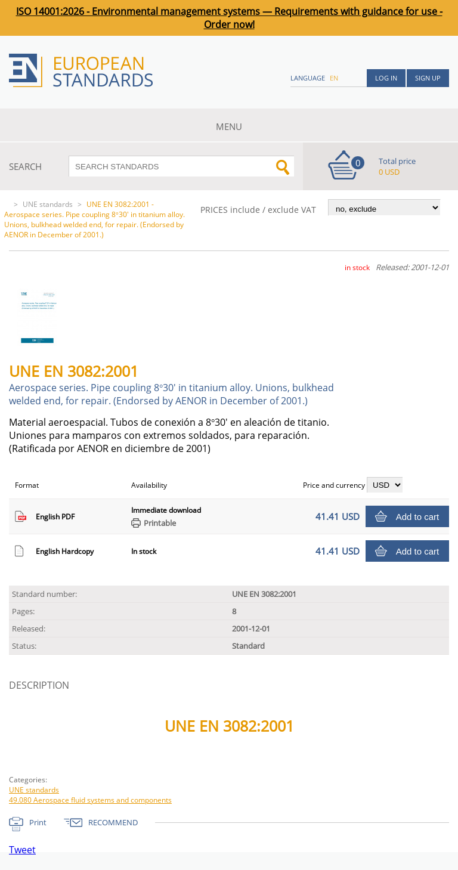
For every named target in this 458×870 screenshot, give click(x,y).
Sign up (428, 77)
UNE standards (48, 204)
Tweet (22, 849)
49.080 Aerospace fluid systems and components (90, 800)
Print (38, 822)
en (334, 77)
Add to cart (418, 517)
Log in (386, 77)
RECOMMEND (113, 822)
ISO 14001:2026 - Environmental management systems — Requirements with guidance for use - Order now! (229, 18)
